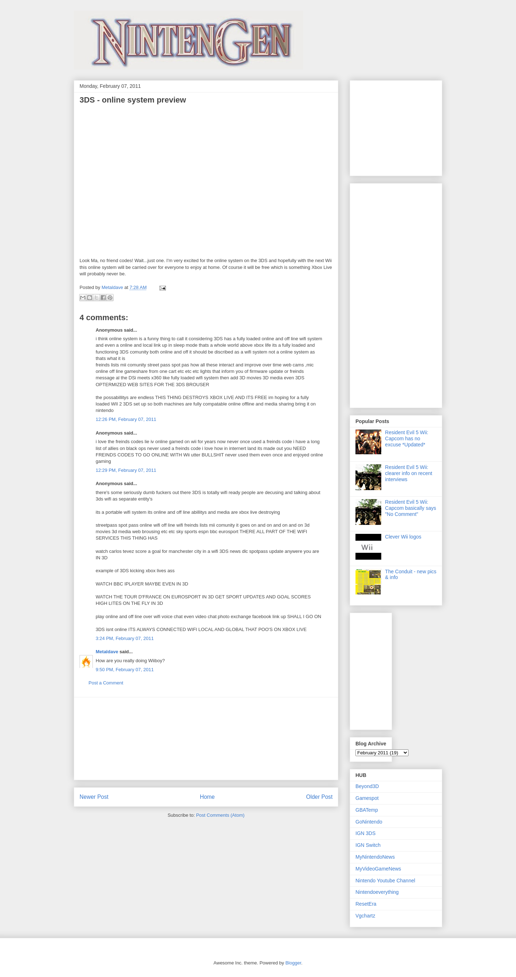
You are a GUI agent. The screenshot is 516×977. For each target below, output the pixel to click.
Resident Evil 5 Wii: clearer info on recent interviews (409, 473)
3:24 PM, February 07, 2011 (125, 638)
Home (207, 797)
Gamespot (367, 798)
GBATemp (366, 810)
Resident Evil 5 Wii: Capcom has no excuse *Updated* (407, 438)
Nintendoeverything (377, 892)
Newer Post (94, 797)
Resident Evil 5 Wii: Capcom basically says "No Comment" (410, 508)
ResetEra (365, 904)
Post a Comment (106, 683)
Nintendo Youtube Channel (385, 880)
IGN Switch (368, 845)
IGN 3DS (365, 833)
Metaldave (107, 651)
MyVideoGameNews (378, 869)
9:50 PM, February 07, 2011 (125, 669)
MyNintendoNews (375, 857)
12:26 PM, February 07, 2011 (126, 419)
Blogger (293, 963)
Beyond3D (367, 786)
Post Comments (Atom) (220, 815)
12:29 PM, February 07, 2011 (126, 470)
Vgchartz (365, 916)
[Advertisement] (206, 738)
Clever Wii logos (403, 537)
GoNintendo (368, 822)
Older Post (319, 797)
